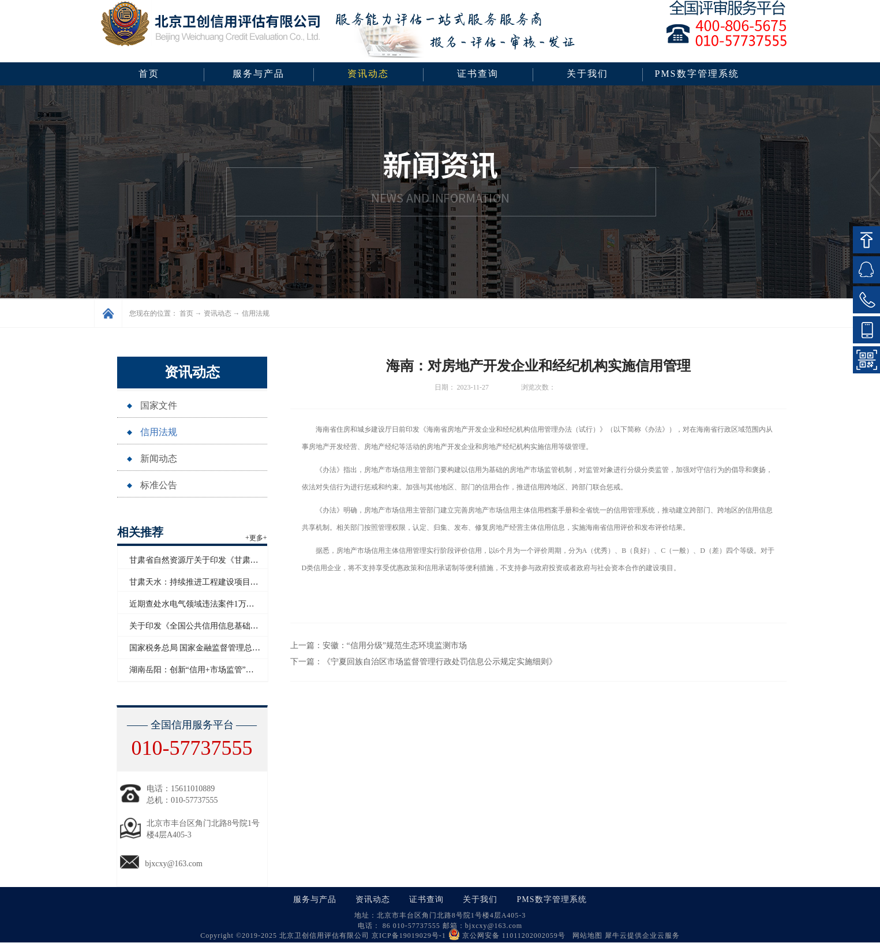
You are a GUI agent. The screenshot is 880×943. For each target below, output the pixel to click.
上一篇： (378, 645)
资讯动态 (217, 313)
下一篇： (423, 661)
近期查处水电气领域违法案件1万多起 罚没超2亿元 (219, 604)
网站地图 (585, 935)
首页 (148, 73)
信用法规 (255, 313)
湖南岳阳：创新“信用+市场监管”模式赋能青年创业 (219, 669)
